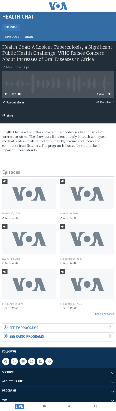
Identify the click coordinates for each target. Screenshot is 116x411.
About (30, 37)
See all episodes (104, 314)
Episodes (12, 37)
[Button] (7, 116)
